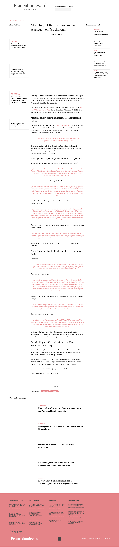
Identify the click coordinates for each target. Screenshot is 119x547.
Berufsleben (41, 460)
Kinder (54, 391)
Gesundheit (14, 41)
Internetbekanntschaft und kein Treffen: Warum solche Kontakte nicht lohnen (36, 519)
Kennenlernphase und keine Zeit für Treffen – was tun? (18, 125)
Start (11, 20)
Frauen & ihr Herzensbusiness (15, 67)
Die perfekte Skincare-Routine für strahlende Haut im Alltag (100, 54)
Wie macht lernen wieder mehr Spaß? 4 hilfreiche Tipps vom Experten (56, 505)
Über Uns (15, 532)
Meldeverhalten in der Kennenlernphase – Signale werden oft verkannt (35, 524)
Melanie (57, 386)
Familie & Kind (19, 20)
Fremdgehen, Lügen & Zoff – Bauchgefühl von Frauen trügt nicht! (37, 505)
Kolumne (96, 39)
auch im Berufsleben (62, 125)
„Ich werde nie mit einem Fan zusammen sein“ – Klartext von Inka (56, 513)
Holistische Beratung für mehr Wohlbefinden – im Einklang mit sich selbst (18, 45)
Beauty (96, 50)
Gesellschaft (98, 59)
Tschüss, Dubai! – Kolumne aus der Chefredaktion (99, 43)
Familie (45, 391)
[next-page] (90, 82)
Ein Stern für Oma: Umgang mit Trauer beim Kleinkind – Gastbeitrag (76, 522)
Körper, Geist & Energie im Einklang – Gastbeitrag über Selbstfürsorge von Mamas (75, 518)
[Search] (69, 9)
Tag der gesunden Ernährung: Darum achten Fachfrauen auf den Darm (101, 33)
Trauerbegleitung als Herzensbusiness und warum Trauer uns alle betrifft (16, 510)
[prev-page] (87, 82)
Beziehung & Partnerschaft (19, 120)
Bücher (96, 70)
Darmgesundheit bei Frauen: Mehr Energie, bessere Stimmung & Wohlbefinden (17, 524)
